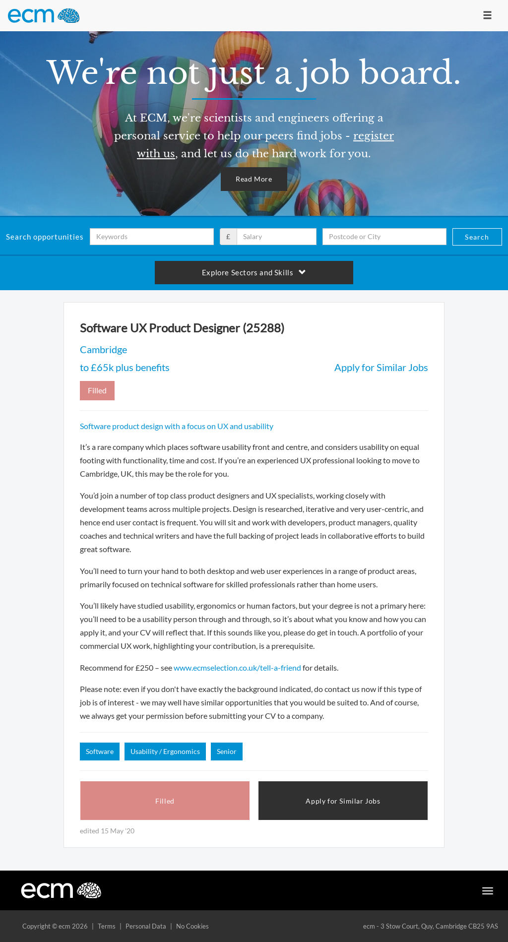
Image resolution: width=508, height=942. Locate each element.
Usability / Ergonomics (165, 751)
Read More (254, 179)
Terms (107, 926)
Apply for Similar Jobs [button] (343, 801)
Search (477, 237)
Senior (227, 751)
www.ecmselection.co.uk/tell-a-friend (237, 667)
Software (100, 751)
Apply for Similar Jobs (381, 367)
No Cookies (192, 926)
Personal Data (146, 926)
